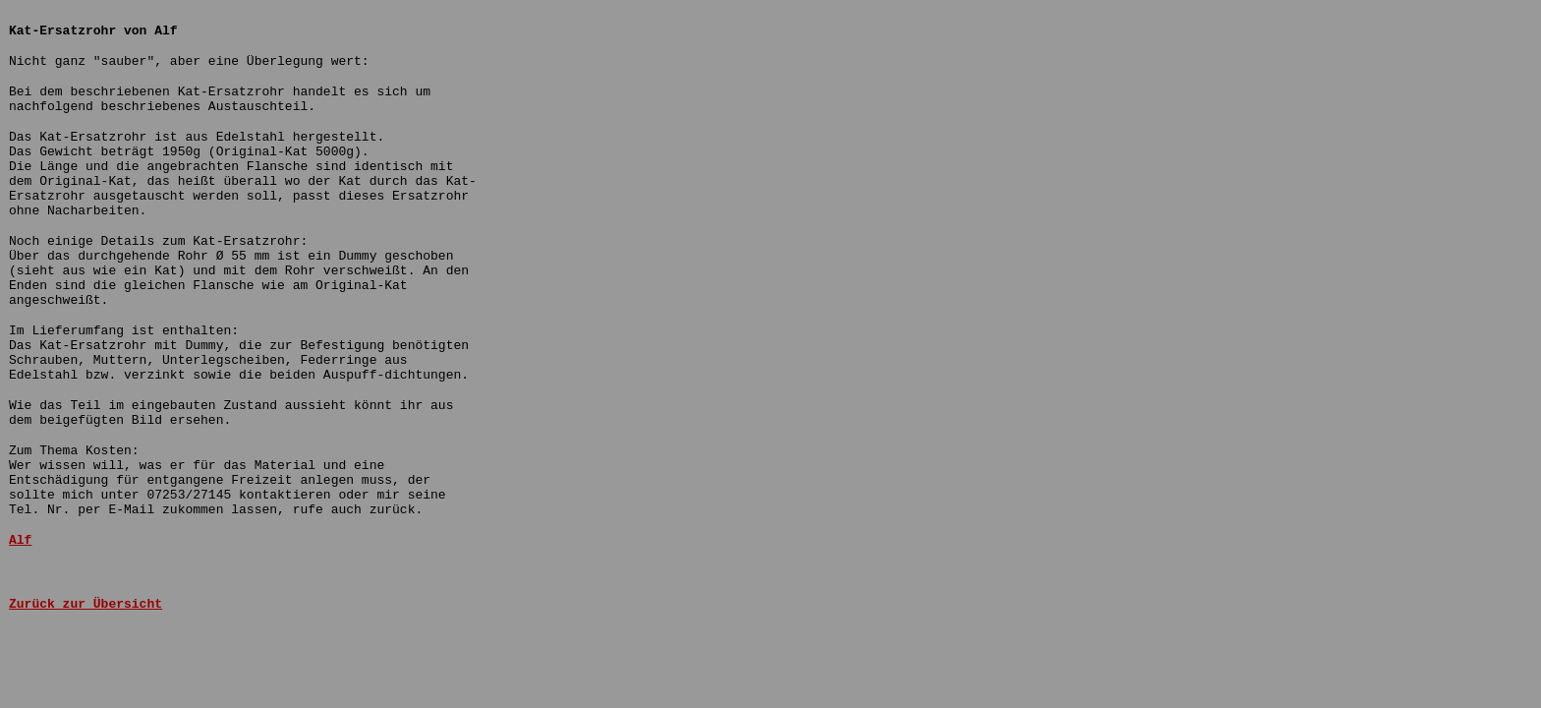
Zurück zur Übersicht (85, 604)
